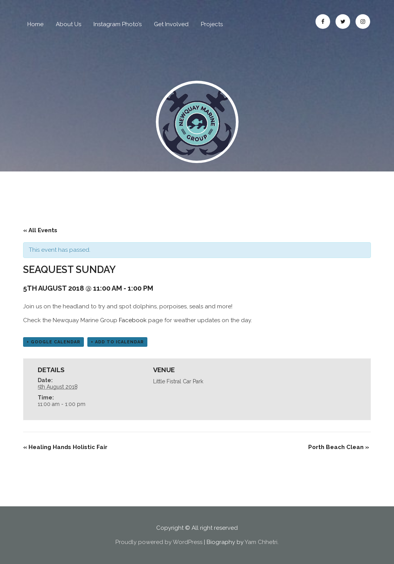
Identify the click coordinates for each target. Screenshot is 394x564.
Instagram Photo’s (117, 24)
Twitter (343, 21)
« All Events (40, 230)
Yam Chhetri (261, 542)
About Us (68, 24)
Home (35, 24)
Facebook (323, 21)
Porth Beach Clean (338, 447)
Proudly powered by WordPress (158, 542)
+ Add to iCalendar (117, 341)
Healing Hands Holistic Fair (65, 447)
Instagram (363, 21)
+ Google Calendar (53, 341)
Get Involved (171, 24)
